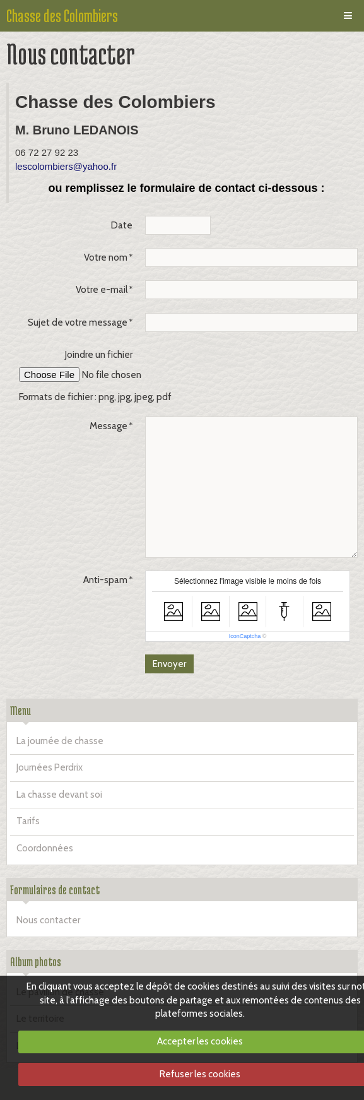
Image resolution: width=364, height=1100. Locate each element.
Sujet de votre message (77, 322)
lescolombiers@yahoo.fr (66, 166)
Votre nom (105, 257)
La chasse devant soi (59, 794)
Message (108, 426)
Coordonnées (44, 848)
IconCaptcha (245, 636)
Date (121, 225)
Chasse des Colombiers (62, 15)
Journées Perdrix (49, 767)
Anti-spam (105, 580)
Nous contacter (48, 920)
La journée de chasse (59, 741)
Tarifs (28, 821)
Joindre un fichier (98, 354)
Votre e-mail (101, 289)
